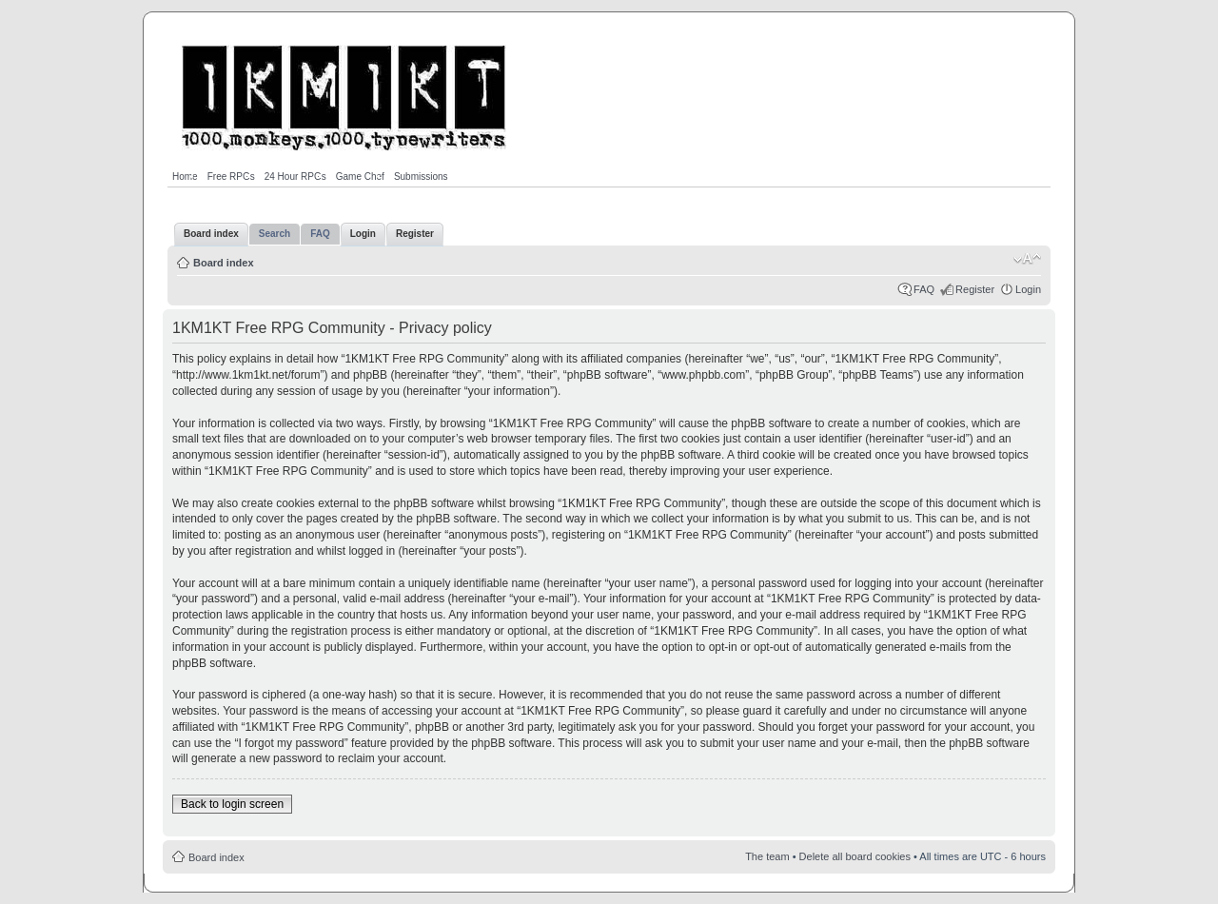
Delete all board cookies (855, 856)
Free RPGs (231, 176)
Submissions (421, 176)
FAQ (924, 289)
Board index (223, 262)
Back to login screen (232, 804)
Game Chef (360, 176)
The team (767, 856)
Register (974, 289)
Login (1028, 289)
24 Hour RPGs (295, 176)
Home (185, 176)
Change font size (1027, 258)
